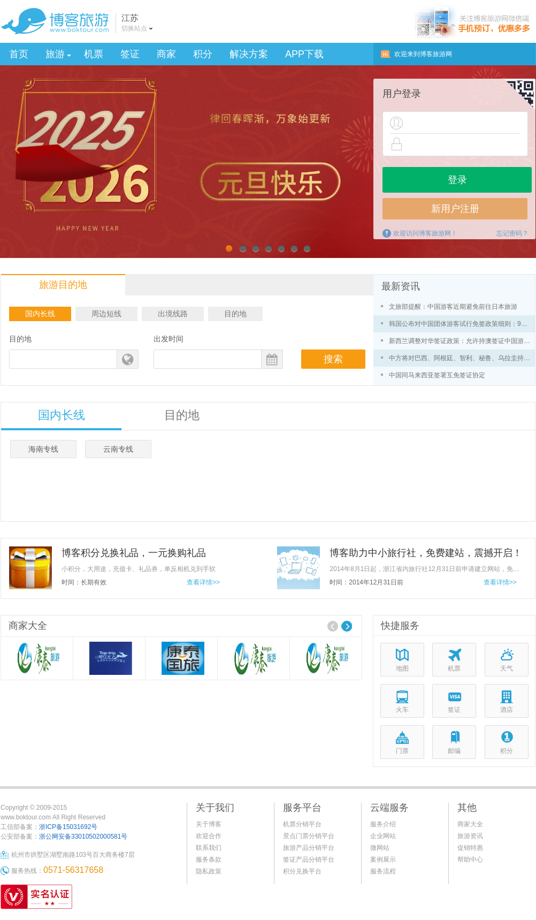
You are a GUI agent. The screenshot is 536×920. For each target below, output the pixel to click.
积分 (202, 54)
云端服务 (389, 807)
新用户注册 (455, 208)
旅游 (58, 54)
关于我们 (215, 807)
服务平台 (302, 807)
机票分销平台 (302, 824)
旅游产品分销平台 (308, 847)
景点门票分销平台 (308, 836)
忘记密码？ (512, 233)
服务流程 (383, 871)
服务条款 (208, 859)
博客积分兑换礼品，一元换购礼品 (134, 553)
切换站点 (134, 28)
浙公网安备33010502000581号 (83, 836)
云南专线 (118, 449)
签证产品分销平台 (308, 859)
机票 (93, 54)
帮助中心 (470, 859)
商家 (166, 54)
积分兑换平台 (302, 871)
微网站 (379, 847)
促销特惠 (470, 847)
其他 (467, 807)
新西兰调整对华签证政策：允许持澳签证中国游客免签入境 (461, 341)
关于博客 (208, 824)
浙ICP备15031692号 (68, 827)
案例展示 (383, 859)
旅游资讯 (470, 836)
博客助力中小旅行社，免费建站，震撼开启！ (426, 553)
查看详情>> (203, 582)
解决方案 (248, 54)
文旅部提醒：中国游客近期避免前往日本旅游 (453, 306)
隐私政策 (208, 871)
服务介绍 (383, 824)
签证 (130, 54)
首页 (18, 54)
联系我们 (208, 847)
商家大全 (470, 824)
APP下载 (304, 54)
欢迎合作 (208, 836)
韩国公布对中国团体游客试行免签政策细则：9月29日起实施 (461, 324)
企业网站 (383, 836)
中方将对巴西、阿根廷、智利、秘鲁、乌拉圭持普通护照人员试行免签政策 (461, 358)
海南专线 (43, 449)
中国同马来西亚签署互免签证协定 (437, 375)
